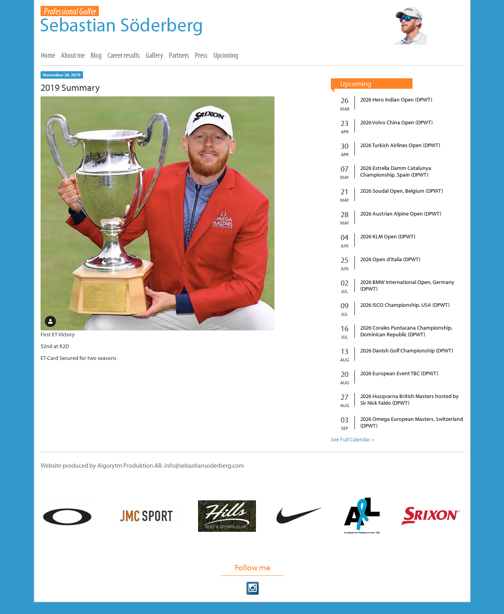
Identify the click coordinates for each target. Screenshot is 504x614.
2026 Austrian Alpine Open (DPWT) (400, 213)
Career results (123, 55)
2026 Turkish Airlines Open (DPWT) (400, 145)
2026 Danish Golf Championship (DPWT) (406, 350)
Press (201, 55)
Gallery (154, 55)
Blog (96, 55)
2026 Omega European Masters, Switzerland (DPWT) (411, 422)
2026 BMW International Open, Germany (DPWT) (407, 285)
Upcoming (225, 55)
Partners (179, 55)
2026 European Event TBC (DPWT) (399, 373)
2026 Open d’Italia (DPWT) (390, 259)
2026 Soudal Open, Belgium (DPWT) (401, 191)
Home (48, 55)
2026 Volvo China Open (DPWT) (396, 122)
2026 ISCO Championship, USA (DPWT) (405, 305)
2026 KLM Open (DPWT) (387, 236)
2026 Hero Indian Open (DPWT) (396, 99)
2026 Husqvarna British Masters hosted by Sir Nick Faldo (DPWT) (409, 399)
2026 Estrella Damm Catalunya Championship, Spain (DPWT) (395, 171)
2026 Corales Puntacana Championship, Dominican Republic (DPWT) (406, 331)
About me (73, 55)
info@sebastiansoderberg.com (204, 465)
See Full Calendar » (352, 439)
